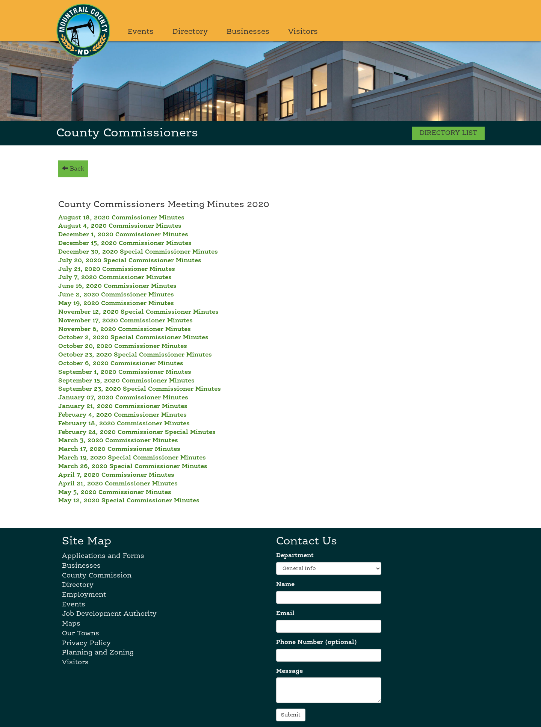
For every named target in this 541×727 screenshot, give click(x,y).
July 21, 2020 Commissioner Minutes (116, 269)
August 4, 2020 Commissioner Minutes (119, 226)
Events (141, 32)
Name (285, 585)
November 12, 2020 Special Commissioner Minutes (138, 312)
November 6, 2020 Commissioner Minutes (124, 329)
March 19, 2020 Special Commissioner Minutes (132, 458)
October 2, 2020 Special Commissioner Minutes (133, 338)
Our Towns (80, 633)
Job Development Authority (109, 614)
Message (289, 671)
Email (285, 614)
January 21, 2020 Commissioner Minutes (122, 407)
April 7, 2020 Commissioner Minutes (116, 475)
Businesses (248, 32)
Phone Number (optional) (316, 642)
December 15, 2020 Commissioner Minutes (125, 243)
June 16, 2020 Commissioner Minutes (117, 286)
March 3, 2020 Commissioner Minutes (118, 441)
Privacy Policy (86, 643)
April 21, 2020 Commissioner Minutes (118, 484)
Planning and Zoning (98, 652)
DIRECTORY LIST (448, 133)
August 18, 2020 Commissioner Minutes (121, 218)
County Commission (96, 575)
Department (295, 556)
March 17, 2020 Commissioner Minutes (119, 449)
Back (73, 168)
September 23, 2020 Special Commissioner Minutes (139, 389)
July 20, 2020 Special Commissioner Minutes (129, 261)
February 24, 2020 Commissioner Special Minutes (137, 432)
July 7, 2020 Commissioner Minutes (115, 278)
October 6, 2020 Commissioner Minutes (120, 364)
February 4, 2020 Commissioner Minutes (122, 415)
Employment (84, 594)
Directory (190, 32)
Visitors (303, 32)
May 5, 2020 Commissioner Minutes (114, 493)
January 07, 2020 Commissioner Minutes (123, 398)
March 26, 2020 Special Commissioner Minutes (132, 467)
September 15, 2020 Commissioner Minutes (126, 381)
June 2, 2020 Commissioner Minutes (116, 295)
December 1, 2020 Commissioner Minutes (123, 235)
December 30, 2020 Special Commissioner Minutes (138, 252)
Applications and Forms (103, 556)
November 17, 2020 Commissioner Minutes (125, 321)
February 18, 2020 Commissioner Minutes (124, 424)
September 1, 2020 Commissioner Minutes (124, 372)
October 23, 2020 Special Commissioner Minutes (135, 355)
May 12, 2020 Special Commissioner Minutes (128, 501)
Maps (71, 623)
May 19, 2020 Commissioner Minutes (116, 304)
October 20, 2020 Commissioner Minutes (122, 346)
